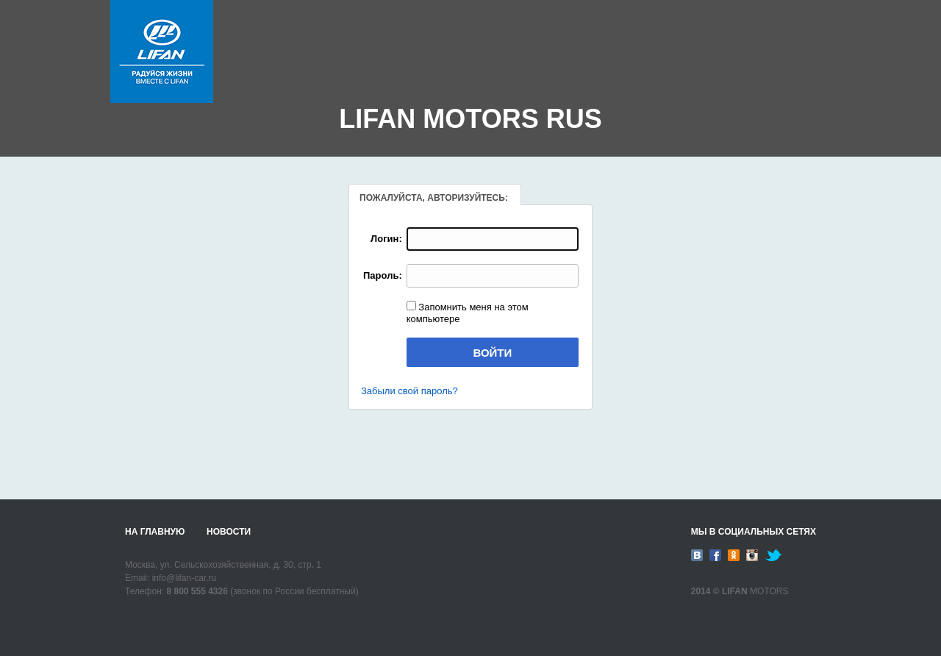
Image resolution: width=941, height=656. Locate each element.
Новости (229, 532)
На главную (155, 532)
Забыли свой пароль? (409, 390)
